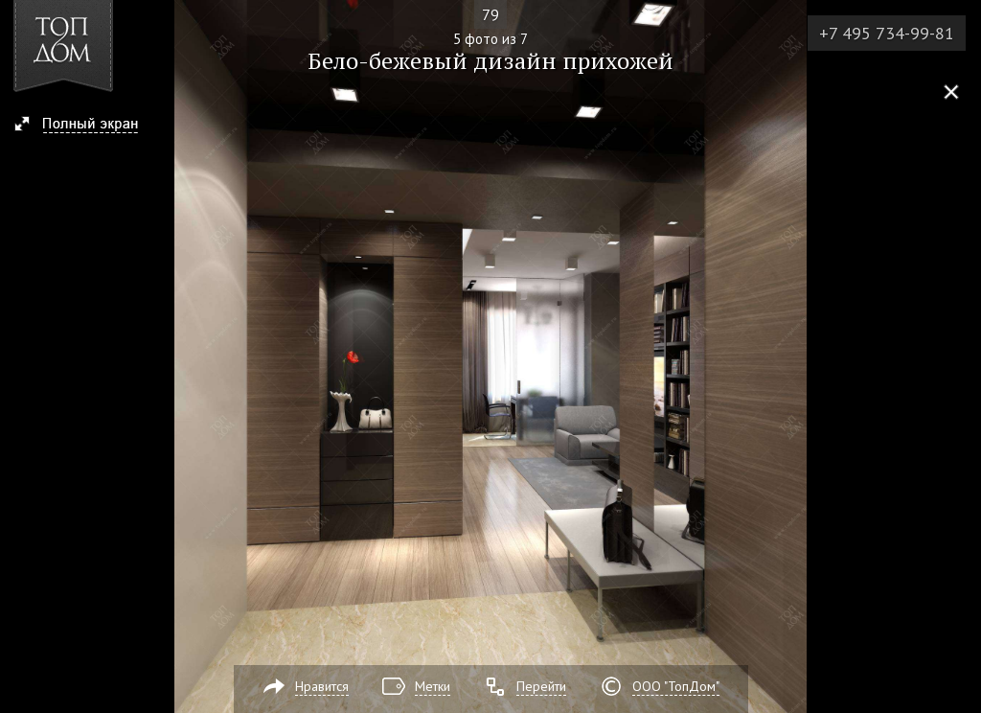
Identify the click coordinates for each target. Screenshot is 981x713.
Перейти (541, 686)
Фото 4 (21, 356)
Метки (432, 686)
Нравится (322, 686)
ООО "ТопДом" (675, 686)
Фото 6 (960, 356)
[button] (85, 125)
